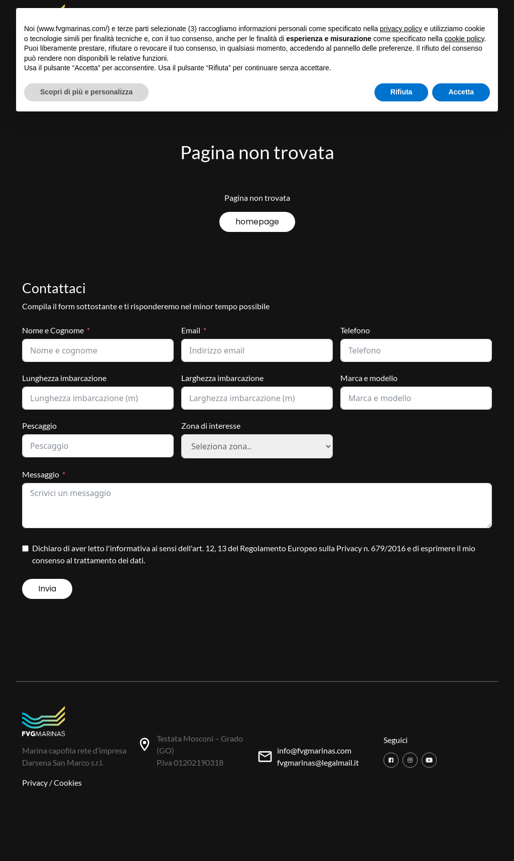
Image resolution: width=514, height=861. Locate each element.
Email (190, 330)
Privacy (35, 782)
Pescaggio (39, 425)
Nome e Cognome (53, 330)
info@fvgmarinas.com (314, 750)
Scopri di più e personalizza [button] (86, 92)
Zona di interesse (210, 425)
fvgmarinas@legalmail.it (318, 762)
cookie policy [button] (464, 39)
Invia (47, 588)
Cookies (68, 782)
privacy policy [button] (401, 29)
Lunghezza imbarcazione (64, 378)
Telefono (355, 330)
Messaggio (40, 474)
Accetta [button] (461, 92)
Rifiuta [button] (402, 92)
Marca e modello (369, 378)
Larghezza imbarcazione (222, 378)
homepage (257, 221)
